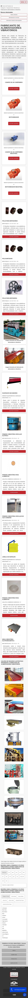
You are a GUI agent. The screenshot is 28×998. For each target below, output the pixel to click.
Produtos (14, 958)
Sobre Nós (14, 954)
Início (14, 950)
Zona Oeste (20, 896)
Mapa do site (14, 963)
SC (3, 876)
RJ (9, 872)
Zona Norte (13, 896)
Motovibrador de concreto (14, 17)
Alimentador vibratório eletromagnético (14, 20)
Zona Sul (5, 900)
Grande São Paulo (20, 900)
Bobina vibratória (14, 14)
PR (23, 872)
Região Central (6, 896)
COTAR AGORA (13, 88)
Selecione (4, 872)
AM (3, 880)
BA (13, 876)
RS (6, 876)
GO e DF (22, 876)
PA (6, 880)
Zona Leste (11, 900)
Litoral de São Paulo (7, 904)
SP (20, 872)
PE (10, 876)
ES (16, 872)
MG (13, 872)
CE (17, 876)
